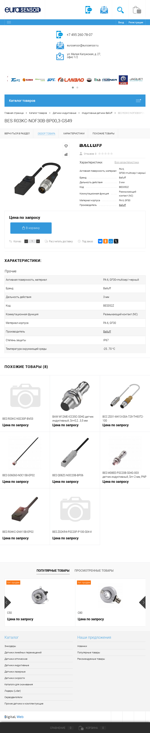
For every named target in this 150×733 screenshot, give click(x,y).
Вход (121, 22)
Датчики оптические (16, 658)
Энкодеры (10, 646)
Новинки (82, 646)
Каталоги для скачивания (19, 684)
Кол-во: (18, 241)
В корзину (31, 228)
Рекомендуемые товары (91, 658)
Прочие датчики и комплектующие (24, 703)
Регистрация (136, 22)
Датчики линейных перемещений (23, 652)
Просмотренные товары (94, 570)
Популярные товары (53, 570)
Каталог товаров (75, 100)
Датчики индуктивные (17, 665)
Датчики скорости (15, 678)
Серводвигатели (13, 697)
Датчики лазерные (15, 671)
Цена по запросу (24, 217)
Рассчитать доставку (59, 241)
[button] (73, 87)
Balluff (122, 205)
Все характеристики (127, 162)
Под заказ (85, 241)
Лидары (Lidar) (13, 690)
